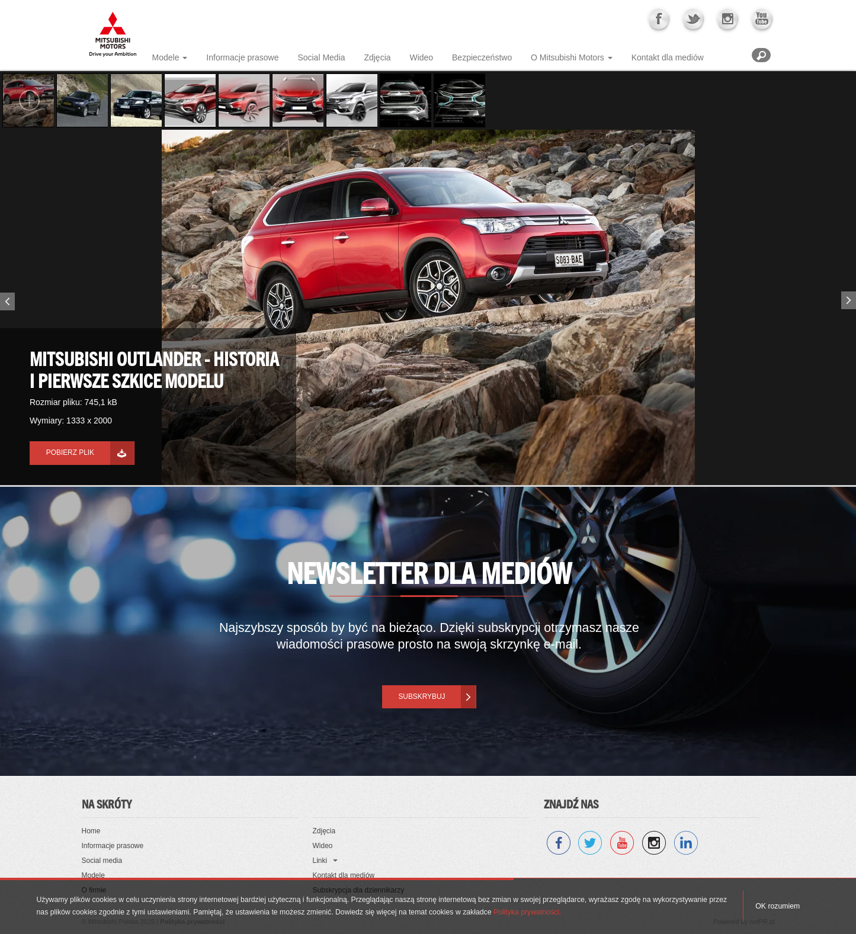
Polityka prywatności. (527, 912)
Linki (320, 860)
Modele (165, 57)
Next (850, 298)
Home (91, 831)
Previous (6, 304)
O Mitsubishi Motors (567, 57)
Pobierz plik (70, 452)
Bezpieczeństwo (482, 57)
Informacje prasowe (242, 57)
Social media (102, 860)
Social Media (321, 57)
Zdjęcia (377, 57)
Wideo (421, 57)
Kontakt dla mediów (667, 57)
